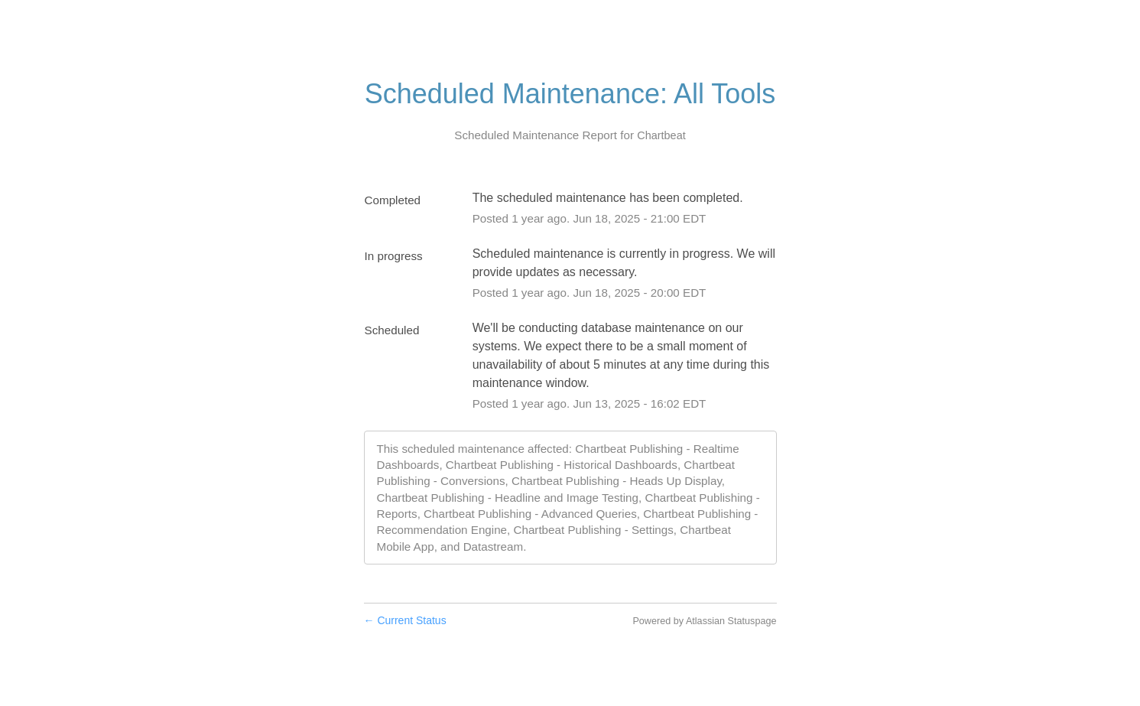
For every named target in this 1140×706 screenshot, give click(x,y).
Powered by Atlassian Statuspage (704, 621)
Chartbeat (661, 135)
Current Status (405, 620)
